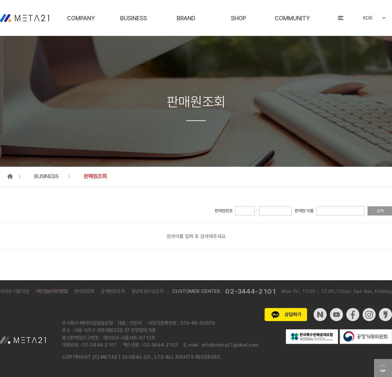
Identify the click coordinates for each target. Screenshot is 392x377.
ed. (218, 357)
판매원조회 (84, 291)
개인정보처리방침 (52, 291)
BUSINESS (133, 18)
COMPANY (81, 18)
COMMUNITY (292, 18)
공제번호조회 (113, 291)
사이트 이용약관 (14, 291)
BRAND (186, 18)
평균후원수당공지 (147, 291)
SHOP (238, 18)
